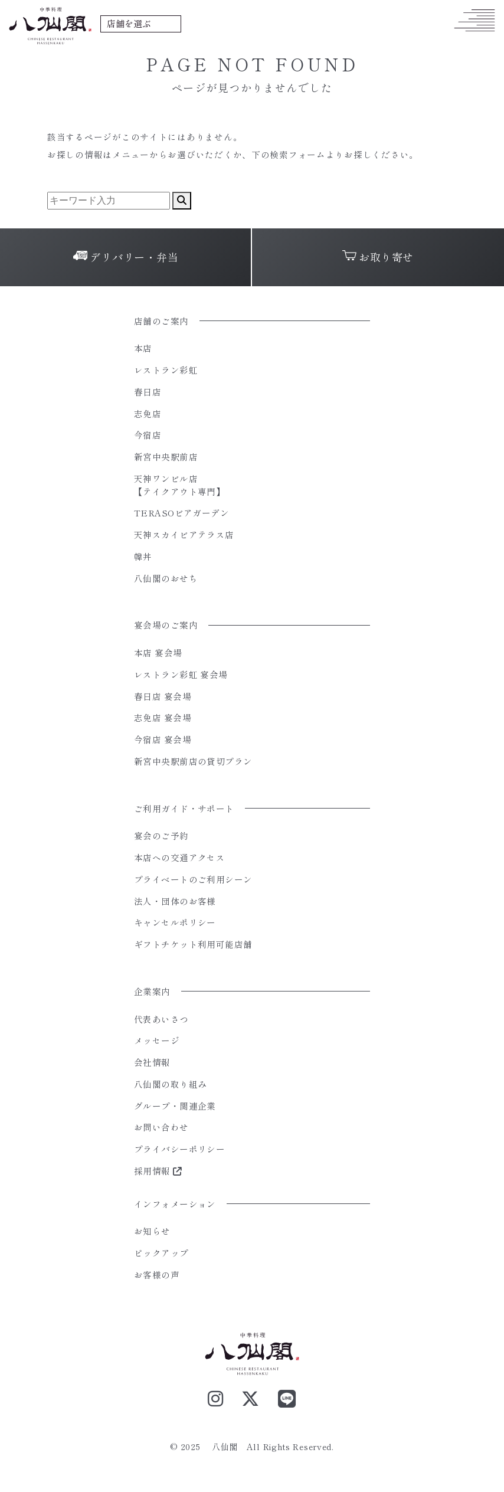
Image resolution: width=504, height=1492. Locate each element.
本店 (143, 348)
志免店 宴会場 (162, 717)
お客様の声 (156, 1274)
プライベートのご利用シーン (193, 879)
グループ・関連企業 (175, 1106)
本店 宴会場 (158, 652)
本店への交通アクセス (179, 857)
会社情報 (152, 1062)
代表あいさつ (161, 1019)
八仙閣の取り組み (170, 1084)
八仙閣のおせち (166, 578)
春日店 (147, 391)
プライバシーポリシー (179, 1149)
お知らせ (152, 1231)
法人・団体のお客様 (175, 901)
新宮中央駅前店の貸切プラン (193, 761)
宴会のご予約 (161, 835)
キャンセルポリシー (175, 922)
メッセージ (156, 1040)
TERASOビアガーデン (181, 512)
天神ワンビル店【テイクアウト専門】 (179, 485)
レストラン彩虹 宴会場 (181, 674)
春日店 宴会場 (162, 696)
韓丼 (143, 556)
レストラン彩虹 (166, 370)
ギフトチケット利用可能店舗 (193, 944)
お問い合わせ (161, 1127)
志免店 (147, 413)
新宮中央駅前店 (166, 456)
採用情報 (158, 1170)
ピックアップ (161, 1252)
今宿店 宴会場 (162, 739)
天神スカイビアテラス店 (184, 534)
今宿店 (147, 434)
